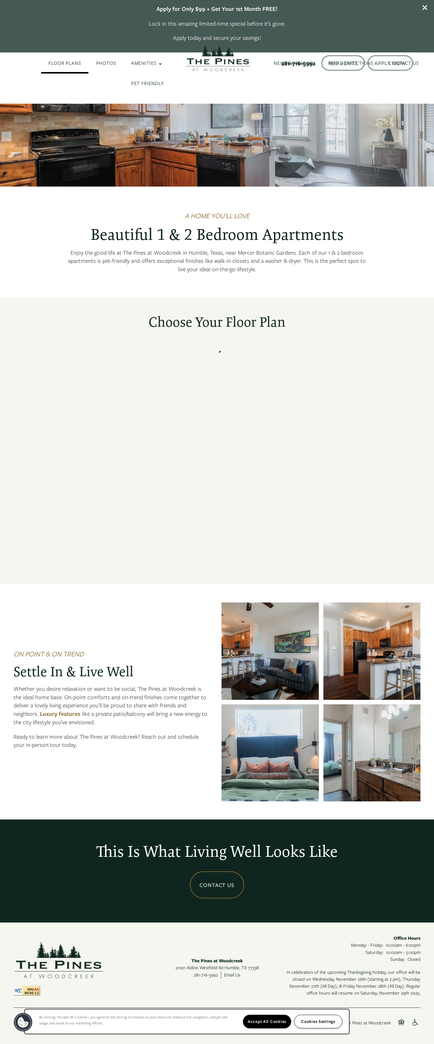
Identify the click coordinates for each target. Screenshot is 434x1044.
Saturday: (374, 952)
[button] (425, 8)
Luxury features (60, 714)
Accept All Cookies (267, 1021)
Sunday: (397, 959)
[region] (187, 1021)
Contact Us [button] (217, 884)
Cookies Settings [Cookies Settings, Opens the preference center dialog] (318, 1021)
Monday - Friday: (367, 945)
